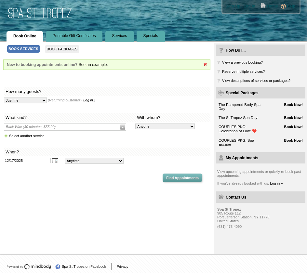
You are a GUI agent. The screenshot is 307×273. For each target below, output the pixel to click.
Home (272, 6)
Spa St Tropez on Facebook (84, 266)
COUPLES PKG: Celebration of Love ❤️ (238, 129)
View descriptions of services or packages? (256, 81)
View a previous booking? (242, 62)
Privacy (122, 266)
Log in (88, 100)
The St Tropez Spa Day (238, 118)
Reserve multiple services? (243, 71)
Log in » (276, 183)
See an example (93, 64)
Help (291, 6)
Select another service (27, 136)
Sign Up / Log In (240, 6)
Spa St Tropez (40, 13)
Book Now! (293, 105)
